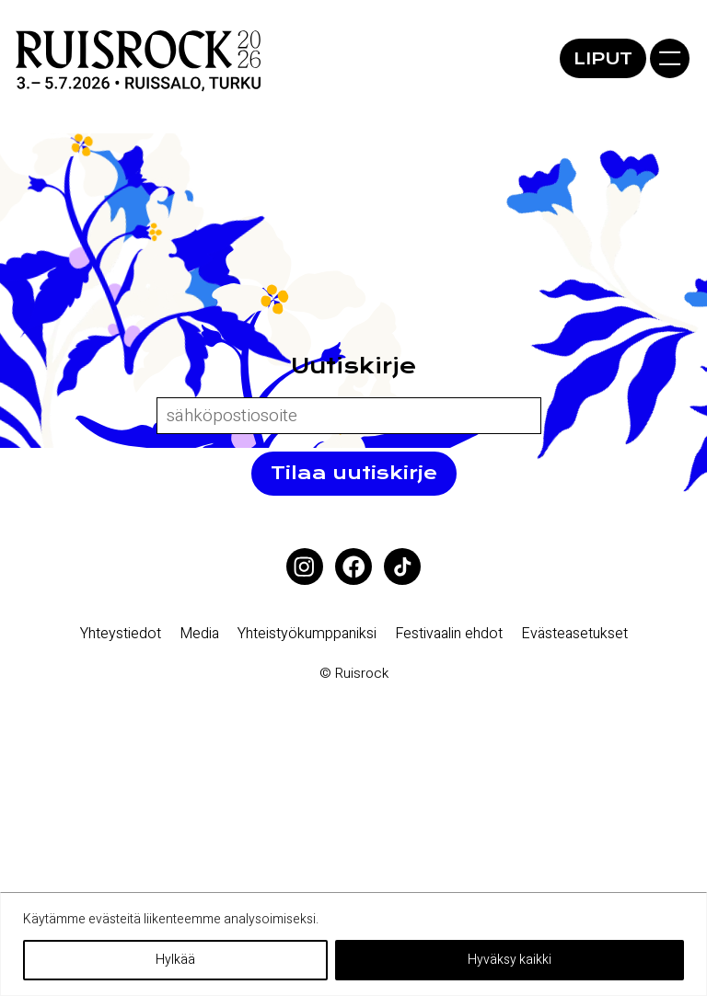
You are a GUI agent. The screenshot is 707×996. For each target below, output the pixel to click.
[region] (353, 944)
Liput (603, 58)
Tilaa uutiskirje (354, 473)
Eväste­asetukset (574, 634)
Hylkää (175, 959)
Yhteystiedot (120, 634)
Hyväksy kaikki (509, 959)
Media (199, 634)
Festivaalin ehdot (449, 634)
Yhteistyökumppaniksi (307, 634)
